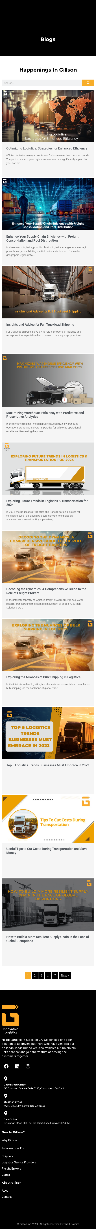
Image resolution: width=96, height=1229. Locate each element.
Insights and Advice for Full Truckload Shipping (40, 324)
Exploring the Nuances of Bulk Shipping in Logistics (43, 677)
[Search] (88, 83)
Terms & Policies (70, 1224)
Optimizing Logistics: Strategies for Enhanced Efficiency (46, 148)
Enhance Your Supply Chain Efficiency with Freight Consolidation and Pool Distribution (42, 238)
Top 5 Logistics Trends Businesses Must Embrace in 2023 (47, 765)
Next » (65, 975)
